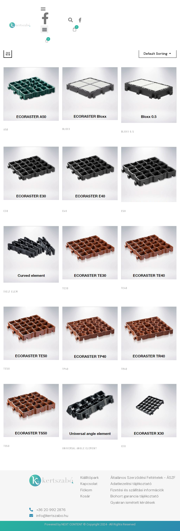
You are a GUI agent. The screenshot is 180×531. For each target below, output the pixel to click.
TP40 (65, 368)
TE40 (124, 287)
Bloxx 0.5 (127, 131)
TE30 (65, 288)
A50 (6, 129)
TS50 (7, 445)
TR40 (124, 368)
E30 (6, 210)
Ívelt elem (11, 291)
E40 (64, 210)
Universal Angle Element (79, 448)
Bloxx (66, 128)
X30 (123, 446)
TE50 (7, 368)
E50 (123, 210)
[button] (43, 8)
